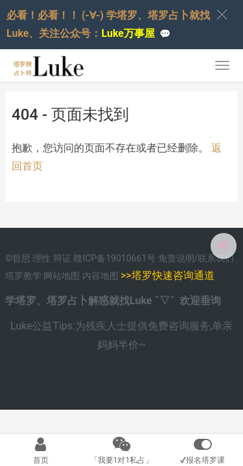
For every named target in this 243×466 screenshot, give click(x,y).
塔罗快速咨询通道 (173, 275)
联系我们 (216, 258)
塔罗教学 (24, 276)
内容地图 (100, 276)
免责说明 (176, 258)
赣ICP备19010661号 (114, 258)
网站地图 (62, 276)
